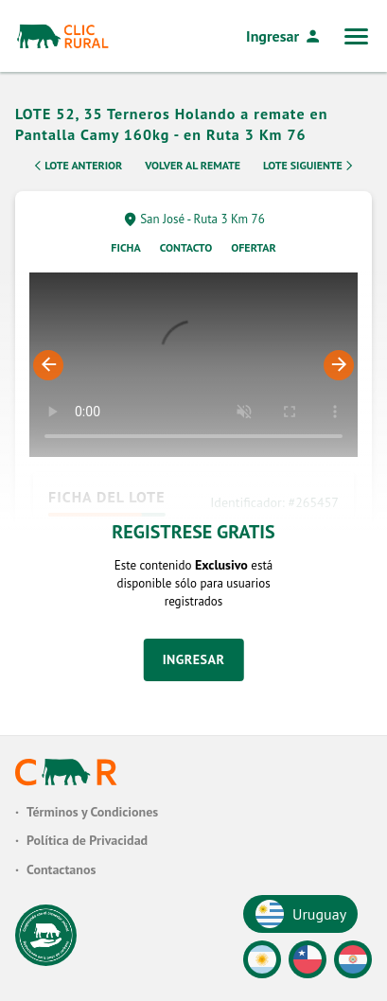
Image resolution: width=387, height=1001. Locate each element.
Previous (48, 371)
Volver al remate (192, 171)
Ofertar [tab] (253, 253)
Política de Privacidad (87, 841)
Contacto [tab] (186, 253)
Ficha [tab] (125, 253)
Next (339, 371)
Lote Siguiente (309, 171)
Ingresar (284, 35)
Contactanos (61, 869)
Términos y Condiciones (92, 811)
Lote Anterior (76, 171)
